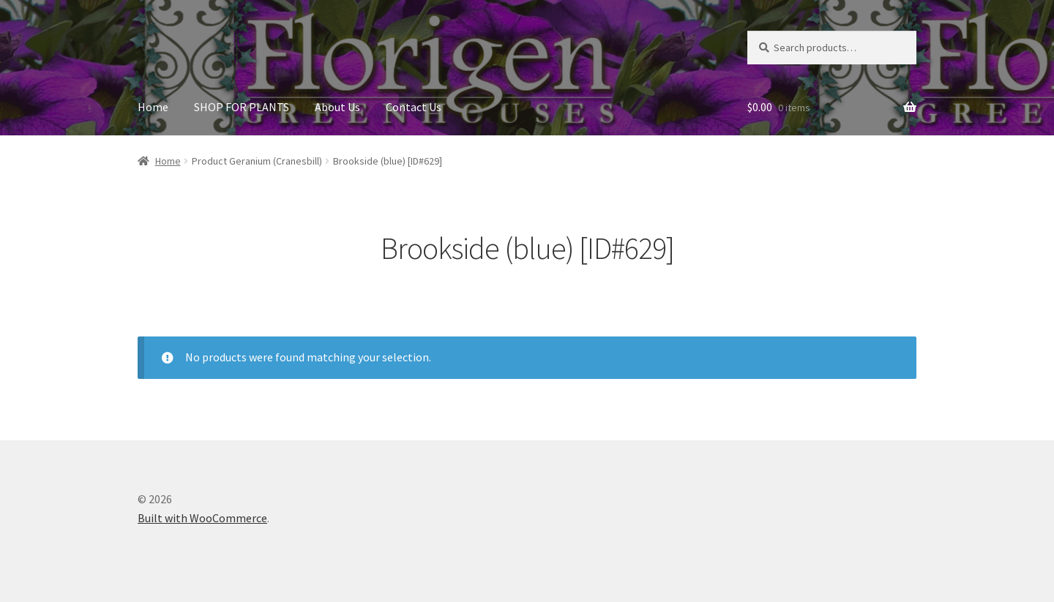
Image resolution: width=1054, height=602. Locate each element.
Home (153, 106)
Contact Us (413, 106)
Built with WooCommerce (202, 518)
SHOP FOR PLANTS (241, 106)
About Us (337, 106)
